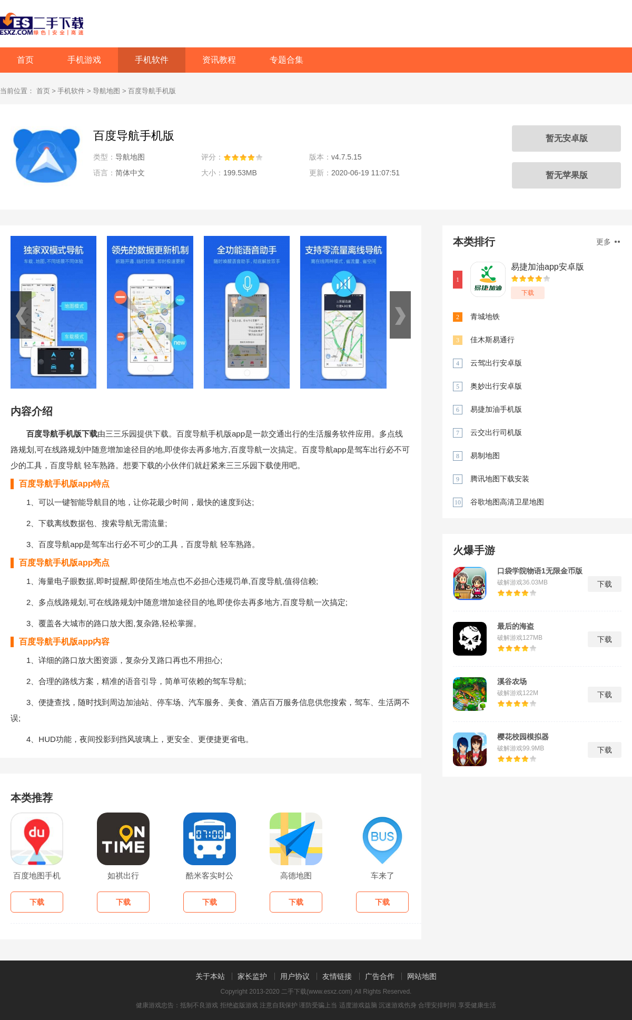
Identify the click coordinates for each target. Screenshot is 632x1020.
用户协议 (295, 976)
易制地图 (485, 455)
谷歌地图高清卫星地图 (507, 502)
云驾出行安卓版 (496, 363)
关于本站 (210, 976)
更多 (608, 241)
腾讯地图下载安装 (499, 478)
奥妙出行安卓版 (496, 386)
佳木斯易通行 (492, 339)
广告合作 (379, 976)
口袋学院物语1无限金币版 (539, 571)
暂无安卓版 (567, 138)
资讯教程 (219, 59)
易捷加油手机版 (496, 409)
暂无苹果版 (567, 175)
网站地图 (422, 976)
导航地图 (106, 91)
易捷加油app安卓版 (547, 266)
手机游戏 (84, 59)
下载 (527, 292)
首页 (25, 59)
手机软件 (152, 59)
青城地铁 (485, 316)
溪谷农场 (512, 681)
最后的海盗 (515, 626)
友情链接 (337, 976)
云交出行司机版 (496, 432)
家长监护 (252, 976)
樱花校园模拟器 (523, 736)
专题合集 (286, 59)
